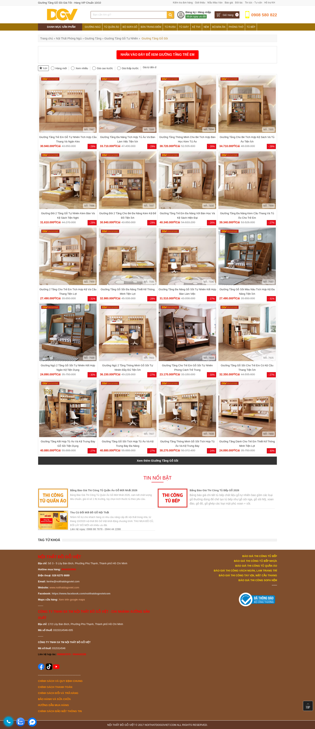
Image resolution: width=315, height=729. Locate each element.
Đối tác (239, 2)
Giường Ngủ (93, 27)
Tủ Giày (184, 27)
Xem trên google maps (72, 599)
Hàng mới (61, 68)
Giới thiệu (200, 2)
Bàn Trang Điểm (151, 27)
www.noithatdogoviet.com (64, 587)
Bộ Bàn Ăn (218, 27)
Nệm (206, 27)
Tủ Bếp (251, 27)
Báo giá (229, 2)
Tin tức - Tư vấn (253, 2)
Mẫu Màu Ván (215, 2)
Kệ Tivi (196, 27)
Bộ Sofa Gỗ (130, 27)
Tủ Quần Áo (111, 27)
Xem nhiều (82, 68)
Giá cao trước (105, 68)
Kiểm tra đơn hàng (183, 2)
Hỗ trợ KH (269, 2)
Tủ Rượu (170, 27)
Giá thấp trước (130, 68)
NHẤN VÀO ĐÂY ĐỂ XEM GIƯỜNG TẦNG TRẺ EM (157, 54)
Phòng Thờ (236, 27)
